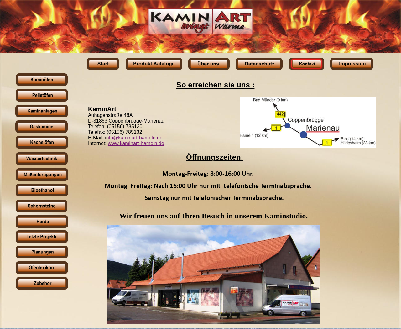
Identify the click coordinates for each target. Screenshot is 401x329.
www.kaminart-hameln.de (136, 143)
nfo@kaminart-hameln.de (134, 137)
